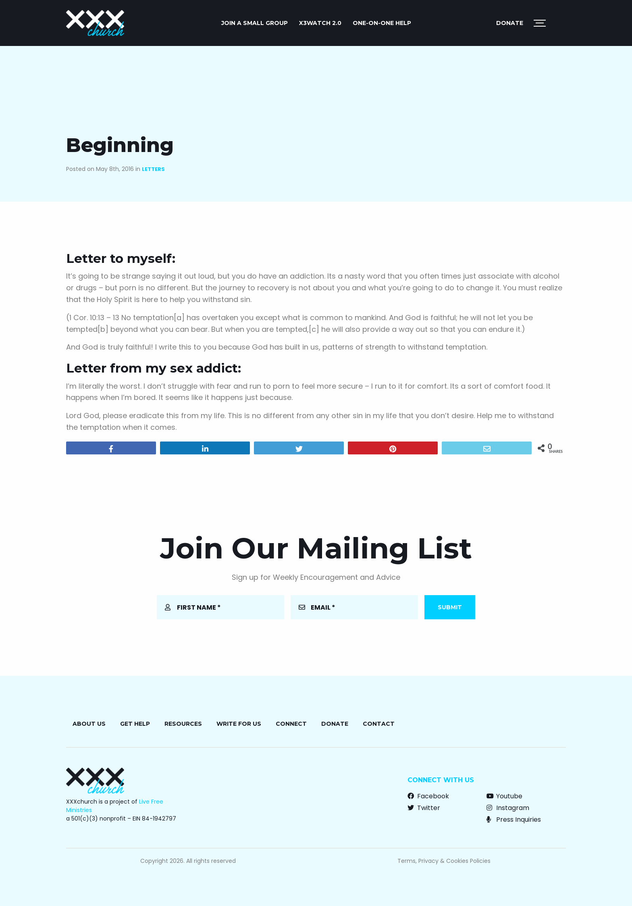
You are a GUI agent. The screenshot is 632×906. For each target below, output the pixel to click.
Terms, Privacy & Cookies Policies (444, 861)
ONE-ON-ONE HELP (382, 23)
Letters (153, 169)
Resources (183, 723)
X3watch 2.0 (320, 23)
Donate (509, 23)
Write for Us (238, 723)
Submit (450, 607)
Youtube (504, 796)
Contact (379, 723)
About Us (89, 723)
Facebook (428, 796)
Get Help (135, 723)
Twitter (423, 807)
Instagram (507, 807)
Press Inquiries (513, 819)
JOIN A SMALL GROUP (254, 23)
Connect (291, 723)
